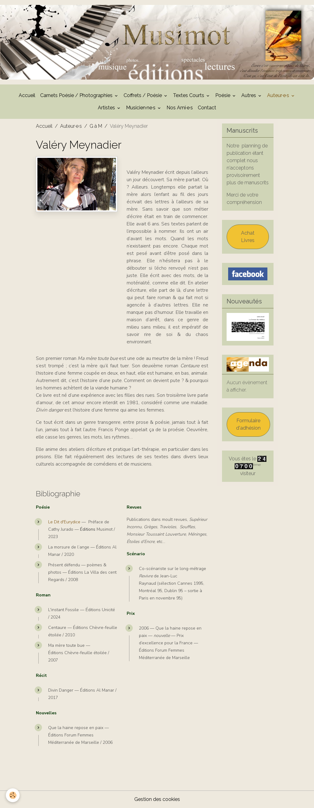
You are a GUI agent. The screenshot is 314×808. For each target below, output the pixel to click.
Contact (207, 108)
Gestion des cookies (157, 799)
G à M (96, 126)
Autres (249, 95)
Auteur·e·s (278, 95)
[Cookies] (13, 795)
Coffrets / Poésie (143, 95)
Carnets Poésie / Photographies (77, 95)
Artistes (107, 108)
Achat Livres (248, 236)
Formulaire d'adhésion (248, 424)
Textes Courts (189, 95)
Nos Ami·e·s (180, 108)
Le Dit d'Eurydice (64, 522)
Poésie (223, 95)
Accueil (27, 95)
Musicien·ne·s (141, 108)
